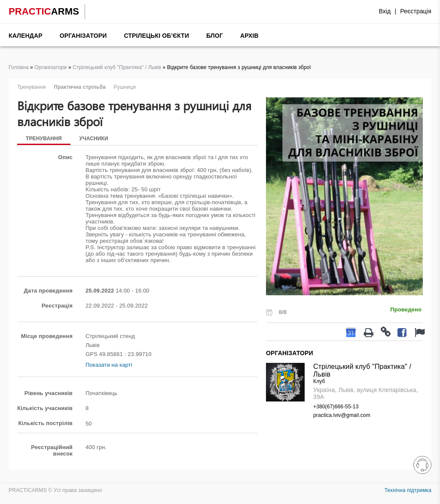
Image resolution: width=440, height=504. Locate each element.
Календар (26, 35)
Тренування (44, 139)
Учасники (93, 139)
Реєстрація (415, 11)
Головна (19, 67)
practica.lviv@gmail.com (341, 415)
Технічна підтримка (408, 490)
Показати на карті (109, 365)
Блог (214, 35)
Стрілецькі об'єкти (156, 35)
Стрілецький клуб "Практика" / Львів (117, 67)
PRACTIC (44, 11)
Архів (249, 35)
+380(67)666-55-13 (335, 407)
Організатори (83, 35)
